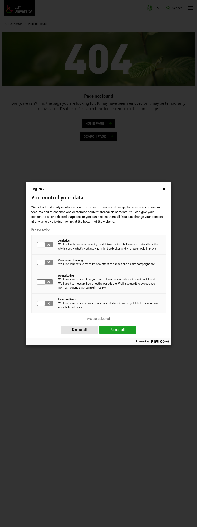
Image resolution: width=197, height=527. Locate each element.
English (39, 189)
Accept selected (98, 318)
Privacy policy (41, 229)
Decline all (79, 330)
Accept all (118, 330)
